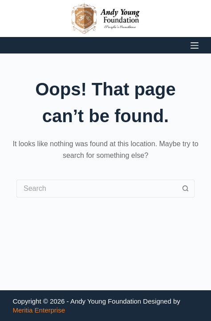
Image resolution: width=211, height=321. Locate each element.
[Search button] (186, 189)
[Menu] (195, 45)
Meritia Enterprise (38, 310)
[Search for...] (96, 189)
